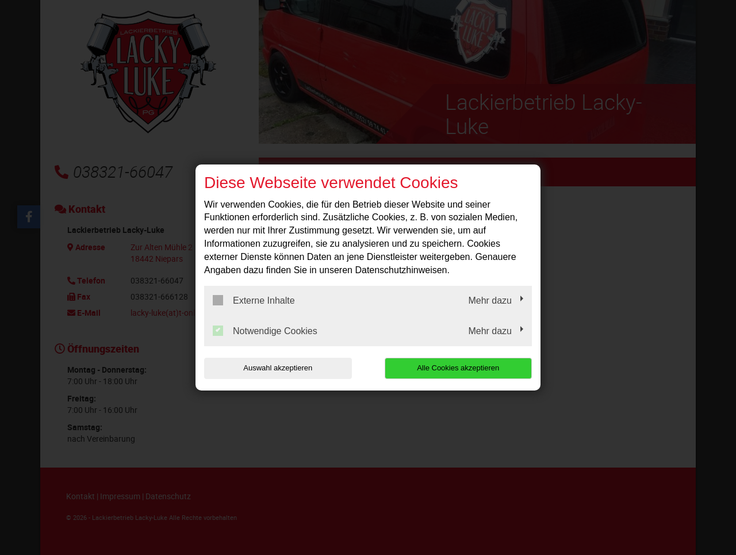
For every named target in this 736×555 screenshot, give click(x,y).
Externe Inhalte (254, 300)
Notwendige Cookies (265, 331)
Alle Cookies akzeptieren (458, 367)
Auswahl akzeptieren (277, 367)
